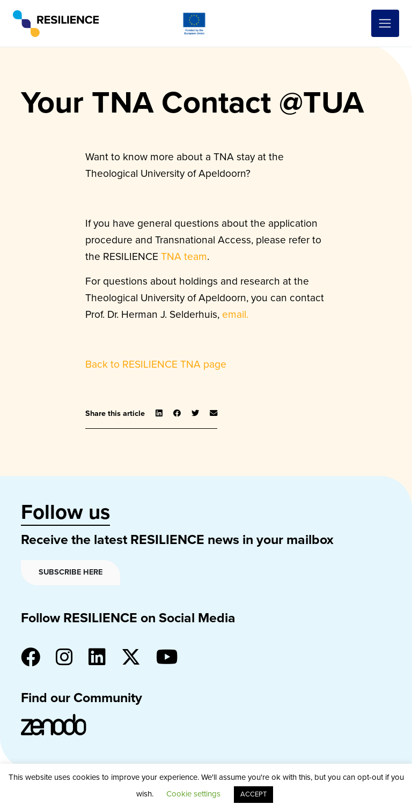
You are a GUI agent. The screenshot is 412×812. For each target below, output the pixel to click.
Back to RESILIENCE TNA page (155, 364)
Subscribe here (70, 572)
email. (235, 314)
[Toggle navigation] (385, 24)
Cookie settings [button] (193, 794)
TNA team (184, 256)
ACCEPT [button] (253, 794)
